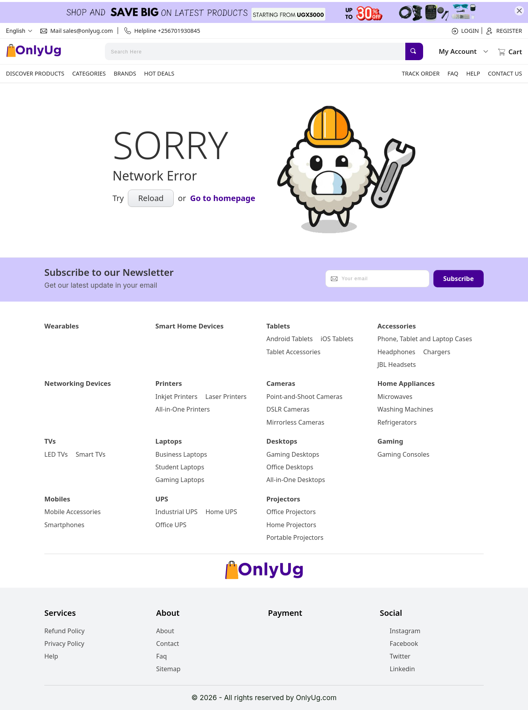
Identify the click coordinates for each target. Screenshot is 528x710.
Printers (169, 383)
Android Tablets (289, 338)
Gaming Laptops (180, 479)
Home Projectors (291, 524)
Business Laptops (181, 454)
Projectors (283, 498)
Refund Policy (64, 630)
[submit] (414, 51)
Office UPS (171, 524)
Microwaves (395, 396)
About (165, 630)
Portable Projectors (294, 537)
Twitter (395, 656)
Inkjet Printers (177, 396)
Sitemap (168, 668)
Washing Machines (405, 409)
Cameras (280, 383)
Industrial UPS (177, 511)
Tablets (278, 325)
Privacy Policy (64, 643)
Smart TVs (90, 454)
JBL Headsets (397, 364)
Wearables (61, 325)
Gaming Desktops (292, 454)
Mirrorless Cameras (295, 422)
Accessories (397, 325)
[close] (519, 10)
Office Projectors (291, 511)
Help (51, 656)
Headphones (397, 351)
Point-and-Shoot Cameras (304, 396)
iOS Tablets (337, 338)
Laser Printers (226, 396)
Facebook (399, 643)
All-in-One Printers (183, 409)
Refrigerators (397, 422)
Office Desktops (289, 467)
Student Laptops (180, 467)
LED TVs (56, 454)
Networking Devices (77, 383)
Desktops (281, 441)
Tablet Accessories (293, 351)
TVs (50, 441)
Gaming (390, 441)
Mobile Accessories (72, 511)
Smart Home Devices (190, 325)
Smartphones (64, 524)
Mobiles (57, 498)
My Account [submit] (464, 51)
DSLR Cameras (288, 409)
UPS (162, 498)
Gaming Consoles (403, 454)
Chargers (436, 351)
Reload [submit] (151, 198)
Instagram (400, 630)
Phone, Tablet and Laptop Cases (425, 338)
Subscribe (458, 278)
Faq (161, 656)
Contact (167, 643)
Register (503, 31)
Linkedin (397, 668)
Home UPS (221, 511)
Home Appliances (406, 383)
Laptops (169, 441)
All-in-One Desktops (295, 479)
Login (464, 31)
